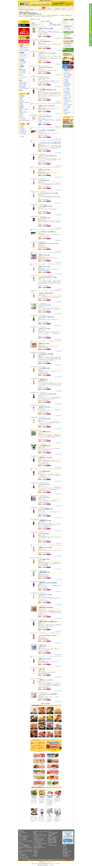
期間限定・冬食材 (67, 76)
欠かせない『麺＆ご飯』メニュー (39, 774)
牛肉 (20, 47)
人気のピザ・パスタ (67, 95)
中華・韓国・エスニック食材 (38, 839)
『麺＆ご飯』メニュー (68, 101)
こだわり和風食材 (67, 94)
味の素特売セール (54, 751)
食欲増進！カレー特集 (37, 833)
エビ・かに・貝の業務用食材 (39, 785)
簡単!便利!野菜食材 (67, 83)
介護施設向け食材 (67, 92)
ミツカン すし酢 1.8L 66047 (45, 41)
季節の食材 (34, 796)
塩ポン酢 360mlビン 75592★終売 (46, 354)
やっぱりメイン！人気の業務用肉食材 (25, 850)
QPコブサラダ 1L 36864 (44, 180)
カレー (26, 56)
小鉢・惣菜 (21, 62)
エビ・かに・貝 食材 (67, 97)
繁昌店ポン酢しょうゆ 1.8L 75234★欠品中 (48, 582)
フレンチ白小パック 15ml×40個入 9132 (47, 231)
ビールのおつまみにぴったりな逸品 (40, 835)
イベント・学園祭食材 (68, 74)
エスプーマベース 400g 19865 (45, 116)
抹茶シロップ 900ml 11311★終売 (46, 28)
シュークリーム (22, 77)
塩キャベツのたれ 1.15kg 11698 (45, 67)
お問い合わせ (63, 8)
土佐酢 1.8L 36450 (43, 645)
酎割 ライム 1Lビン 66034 (44, 169)
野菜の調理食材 (66, 85)
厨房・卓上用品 (22, 86)
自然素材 (21, 46)
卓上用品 (21, 113)
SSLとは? (22, 136)
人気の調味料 (66, 91)
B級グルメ (35, 850)
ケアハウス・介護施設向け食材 (24, 844)
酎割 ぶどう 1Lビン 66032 (44, 254)
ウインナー (26, 53)
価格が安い (55, 24)
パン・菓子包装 (22, 118)
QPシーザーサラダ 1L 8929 (44, 418)
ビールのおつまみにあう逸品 (53, 779)
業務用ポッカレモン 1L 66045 (45, 547)
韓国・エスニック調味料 (24, 109)
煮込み (25, 55)
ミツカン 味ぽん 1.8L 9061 (44, 471)
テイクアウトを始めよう (23, 838)
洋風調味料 (22, 105)
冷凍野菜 (26, 9)
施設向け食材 (39, 779)
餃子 (22, 67)
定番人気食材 (36, 851)
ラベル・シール (22, 117)
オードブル (21, 55)
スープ (21, 56)
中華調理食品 (22, 66)
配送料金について (23, 129)
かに (20, 50)
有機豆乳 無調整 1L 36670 (44, 572)
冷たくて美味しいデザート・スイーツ (40, 840)
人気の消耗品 (66, 109)
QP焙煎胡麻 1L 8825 (43, 379)
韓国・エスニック (23, 69)
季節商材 (21, 103)
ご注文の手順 (22, 128)
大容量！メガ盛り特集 (68, 104)
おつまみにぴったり (67, 100)
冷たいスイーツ (66, 86)
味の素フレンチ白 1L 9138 (44, 406)
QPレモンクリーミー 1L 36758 (45, 594)
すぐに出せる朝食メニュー (52, 785)
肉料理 (21, 53)
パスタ (23, 56)
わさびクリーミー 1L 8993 (44, 328)
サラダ (21, 57)
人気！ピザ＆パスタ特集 (23, 858)
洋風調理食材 (42, 796)
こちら (71, 29)
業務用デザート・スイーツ (52, 757)
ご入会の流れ (22, 125)
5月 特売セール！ (67, 71)
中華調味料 (22, 107)
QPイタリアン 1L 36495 (44, 484)
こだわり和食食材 (22, 855)
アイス (23, 75)
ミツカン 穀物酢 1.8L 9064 (44, 445)
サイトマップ (70, 8)
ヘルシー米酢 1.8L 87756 (44, 559)
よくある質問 (65, 848)
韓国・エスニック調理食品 (24, 102)
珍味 (26, 61)
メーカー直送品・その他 (52, 845)
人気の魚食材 (66, 82)
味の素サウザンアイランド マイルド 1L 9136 (48, 243)
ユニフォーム (22, 88)
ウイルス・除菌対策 (67, 112)
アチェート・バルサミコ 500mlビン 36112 (48, 155)
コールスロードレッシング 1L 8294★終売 (48, 693)
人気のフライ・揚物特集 (38, 846)
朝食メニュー (66, 103)
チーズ (23, 57)
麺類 (24, 62)
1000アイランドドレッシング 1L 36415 (47, 53)
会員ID (65, 21)
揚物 (23, 53)
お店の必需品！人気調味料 (39, 763)
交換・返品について (23, 131)
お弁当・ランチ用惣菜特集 (52, 768)
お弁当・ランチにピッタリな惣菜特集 (40, 843)
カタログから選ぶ (66, 856)
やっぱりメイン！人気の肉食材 (53, 774)
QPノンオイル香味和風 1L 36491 (46, 508)
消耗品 (21, 80)
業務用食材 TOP (33, 19)
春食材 (32, 9)
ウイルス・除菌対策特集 (23, 836)
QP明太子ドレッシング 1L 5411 (45, 679)
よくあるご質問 (56, 8)
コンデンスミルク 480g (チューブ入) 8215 (48, 635)
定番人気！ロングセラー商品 (39, 757)
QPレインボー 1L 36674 (44, 77)
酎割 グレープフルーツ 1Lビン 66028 (47, 105)
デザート (29, 9)
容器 (20, 83)
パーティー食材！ (67, 77)
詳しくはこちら (58, 38)
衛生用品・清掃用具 (23, 84)
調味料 (21, 90)
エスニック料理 (22, 72)
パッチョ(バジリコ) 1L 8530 (45, 304)
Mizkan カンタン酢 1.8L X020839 (46, 293)
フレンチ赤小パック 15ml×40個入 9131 (47, 130)
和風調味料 (22, 106)
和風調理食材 (49, 796)
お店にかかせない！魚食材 (39, 768)
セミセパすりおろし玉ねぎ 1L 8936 (46, 316)
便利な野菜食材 (21, 843)
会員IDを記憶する (67, 28)
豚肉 (26, 47)
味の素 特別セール (67, 73)
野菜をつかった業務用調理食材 (24, 846)
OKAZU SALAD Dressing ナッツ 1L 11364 (48, 277)
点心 (20, 67)
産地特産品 (66, 113)
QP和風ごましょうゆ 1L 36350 (45, 457)
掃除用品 (65, 110)
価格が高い (59, 24)
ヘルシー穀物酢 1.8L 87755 (44, 431)
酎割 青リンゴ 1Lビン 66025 (45, 658)
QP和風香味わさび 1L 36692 (45, 520)
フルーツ (21, 78)
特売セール (35, 854)
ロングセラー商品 (67, 89)
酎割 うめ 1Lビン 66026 (44, 343)
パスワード (66, 23)
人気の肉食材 (66, 80)
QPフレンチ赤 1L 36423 (44, 533)
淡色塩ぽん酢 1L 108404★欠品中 (46, 607)
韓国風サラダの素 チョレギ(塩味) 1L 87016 (48, 621)
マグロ (24, 50)
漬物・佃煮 (21, 64)
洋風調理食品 (22, 52)
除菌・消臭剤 (24, 83)
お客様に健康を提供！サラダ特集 (39, 847)
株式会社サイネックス (43, 861)
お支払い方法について (24, 132)
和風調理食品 (22, 96)
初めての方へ (49, 8)
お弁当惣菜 (66, 79)
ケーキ (21, 75)
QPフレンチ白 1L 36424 (44, 497)
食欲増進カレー (66, 98)
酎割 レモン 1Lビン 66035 (44, 266)
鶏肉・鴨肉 (23, 47)
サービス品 (50, 843)
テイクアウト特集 (67, 107)
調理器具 (57, 815)
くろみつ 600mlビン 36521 (44, 217)
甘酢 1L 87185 (42, 669)
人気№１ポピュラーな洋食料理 (53, 763)
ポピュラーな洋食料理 (37, 844)
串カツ (21, 61)
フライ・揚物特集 (67, 106)
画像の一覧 (33, 24)
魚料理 (23, 61)
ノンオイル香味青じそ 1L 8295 (45, 205)
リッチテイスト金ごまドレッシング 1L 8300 (48, 193)
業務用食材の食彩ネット (24, 3)
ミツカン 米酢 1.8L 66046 (44, 368)
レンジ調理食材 (66, 88)
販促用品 (26, 88)
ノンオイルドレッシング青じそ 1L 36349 (47, 393)
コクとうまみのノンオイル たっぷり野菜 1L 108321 (50, 142)
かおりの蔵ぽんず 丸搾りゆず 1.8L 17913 (47, 89)
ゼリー (26, 77)
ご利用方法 (22, 127)
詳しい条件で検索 (42, 9)
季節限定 (49, 838)
